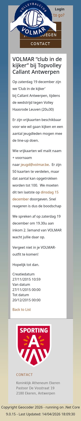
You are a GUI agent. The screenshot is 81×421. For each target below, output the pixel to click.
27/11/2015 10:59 (27, 279)
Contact (24, 375)
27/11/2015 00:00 (27, 289)
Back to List (22, 309)
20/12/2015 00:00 (27, 300)
